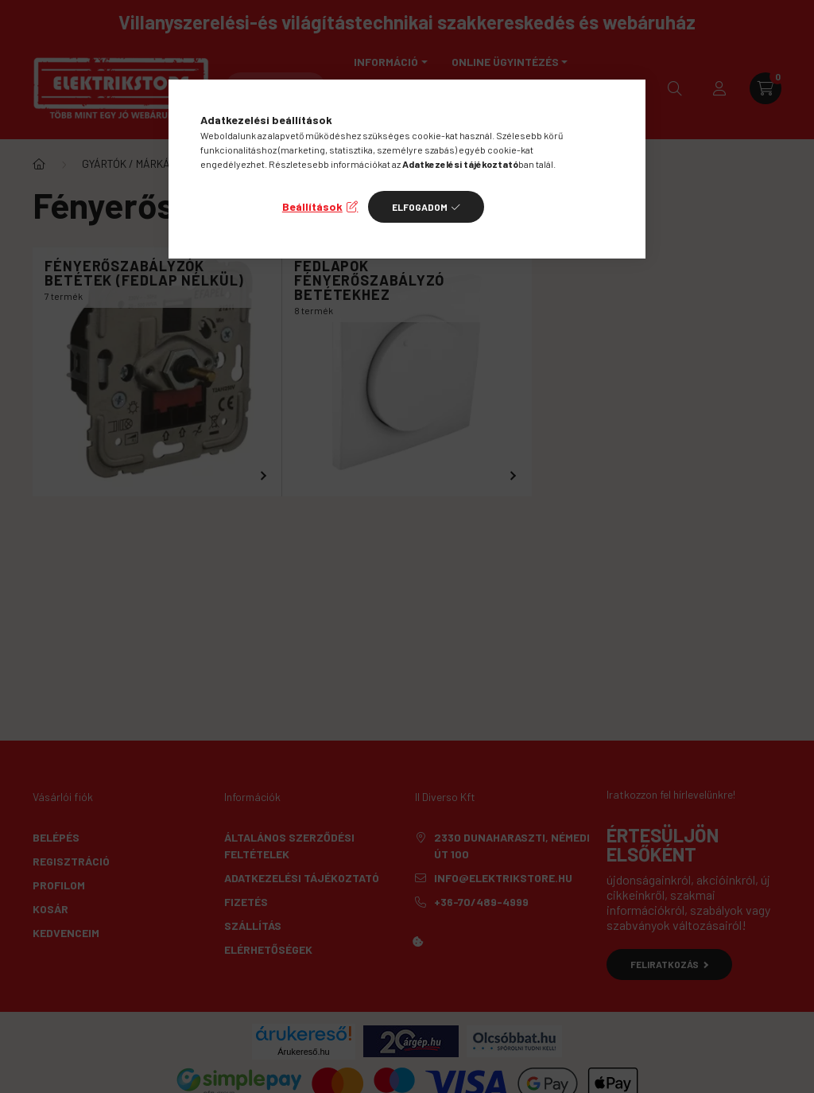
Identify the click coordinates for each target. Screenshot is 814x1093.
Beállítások (312, 206)
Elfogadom (420, 206)
